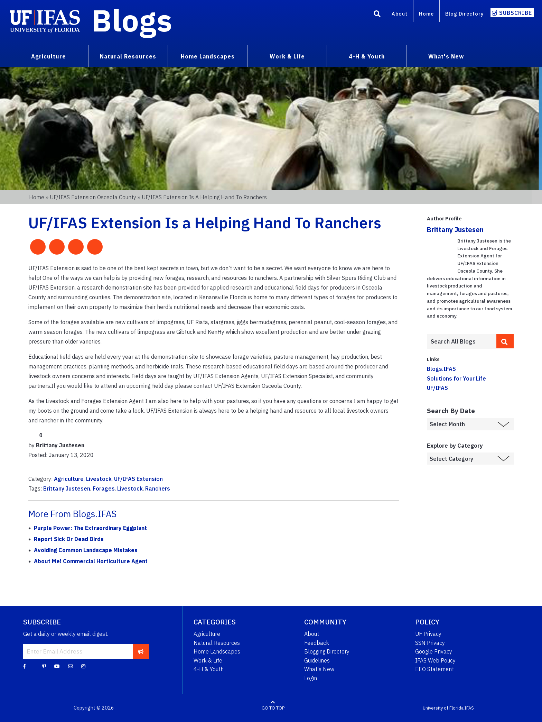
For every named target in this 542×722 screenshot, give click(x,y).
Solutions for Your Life (456, 378)
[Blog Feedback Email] (70, 666)
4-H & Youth (209, 669)
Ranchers (157, 488)
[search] (505, 341)
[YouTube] (57, 666)
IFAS (469, 708)
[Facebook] (24, 666)
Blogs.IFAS (441, 368)
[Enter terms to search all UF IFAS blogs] (461, 341)
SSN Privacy (430, 642)
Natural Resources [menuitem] (128, 56)
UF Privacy (428, 633)
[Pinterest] (44, 666)
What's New (319, 669)
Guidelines (317, 660)
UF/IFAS (437, 387)
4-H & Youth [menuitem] (367, 56)
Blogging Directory (326, 651)
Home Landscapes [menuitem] (208, 56)
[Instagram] (83, 666)
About (400, 13)
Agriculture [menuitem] (48, 56)
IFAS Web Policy (435, 660)
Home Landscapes (217, 651)
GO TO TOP (273, 708)
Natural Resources (217, 642)
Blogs (131, 20)
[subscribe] (141, 651)
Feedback (316, 642)
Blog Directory (464, 13)
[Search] (377, 15)
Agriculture (69, 478)
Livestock (99, 478)
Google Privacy (433, 651)
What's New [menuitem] (446, 56)
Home (426, 13)
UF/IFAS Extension (138, 478)
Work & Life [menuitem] (287, 56)
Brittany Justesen (66, 488)
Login (310, 678)
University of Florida (443, 708)
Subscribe (515, 12)
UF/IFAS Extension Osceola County (93, 197)
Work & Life (208, 660)
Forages (104, 488)
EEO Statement (434, 669)
